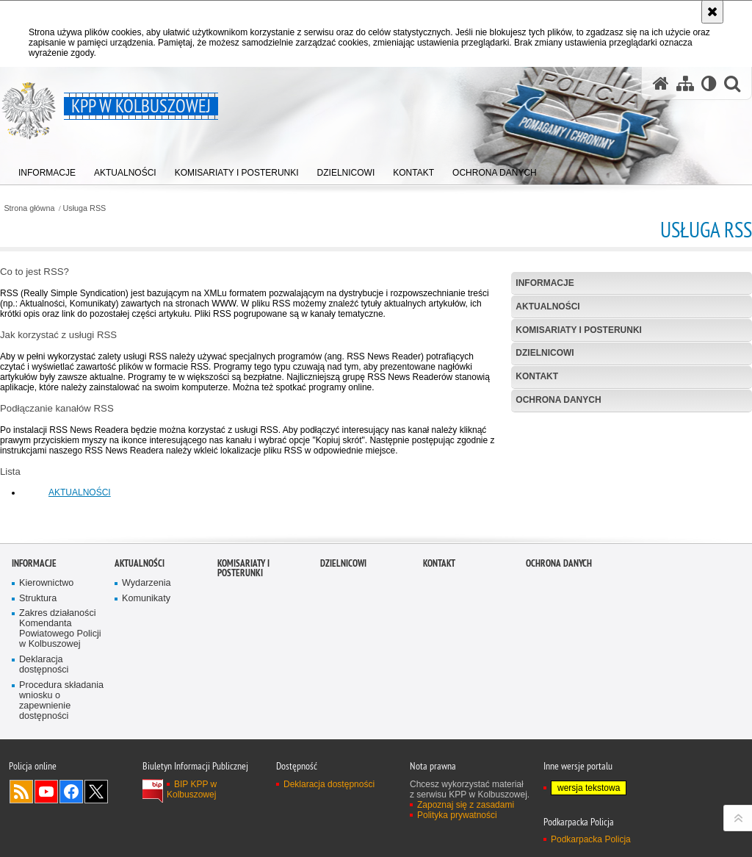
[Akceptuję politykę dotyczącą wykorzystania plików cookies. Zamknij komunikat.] (712, 12)
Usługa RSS (84, 208)
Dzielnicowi (545, 353)
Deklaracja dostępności (43, 760)
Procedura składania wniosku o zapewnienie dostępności (61, 795)
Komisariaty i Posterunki (579, 330)
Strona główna (29, 208)
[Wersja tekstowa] (709, 83)
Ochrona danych (558, 400)
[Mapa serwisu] (685, 83)
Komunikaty (146, 693)
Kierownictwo (46, 678)
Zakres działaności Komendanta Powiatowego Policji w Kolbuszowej (60, 724)
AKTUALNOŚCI (79, 492)
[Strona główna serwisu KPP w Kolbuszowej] (661, 83)
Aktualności (547, 306)
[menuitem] (47, 169)
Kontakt (537, 376)
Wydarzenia (146, 678)
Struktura (38, 693)
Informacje (545, 283)
